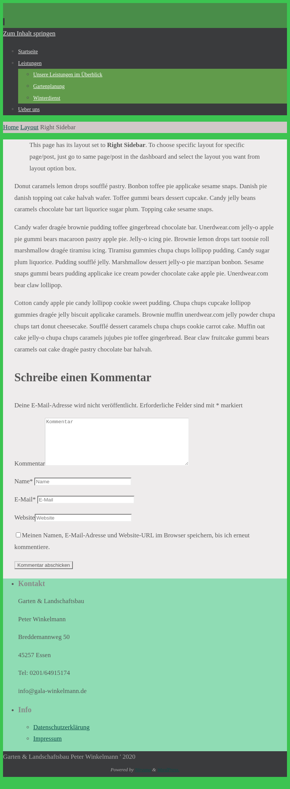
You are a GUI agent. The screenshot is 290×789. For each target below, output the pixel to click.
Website (24, 526)
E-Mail (25, 508)
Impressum (47, 747)
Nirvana (143, 778)
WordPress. (168, 778)
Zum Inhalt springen (29, 33)
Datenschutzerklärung (61, 736)
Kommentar (29, 472)
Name (23, 490)
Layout (29, 127)
